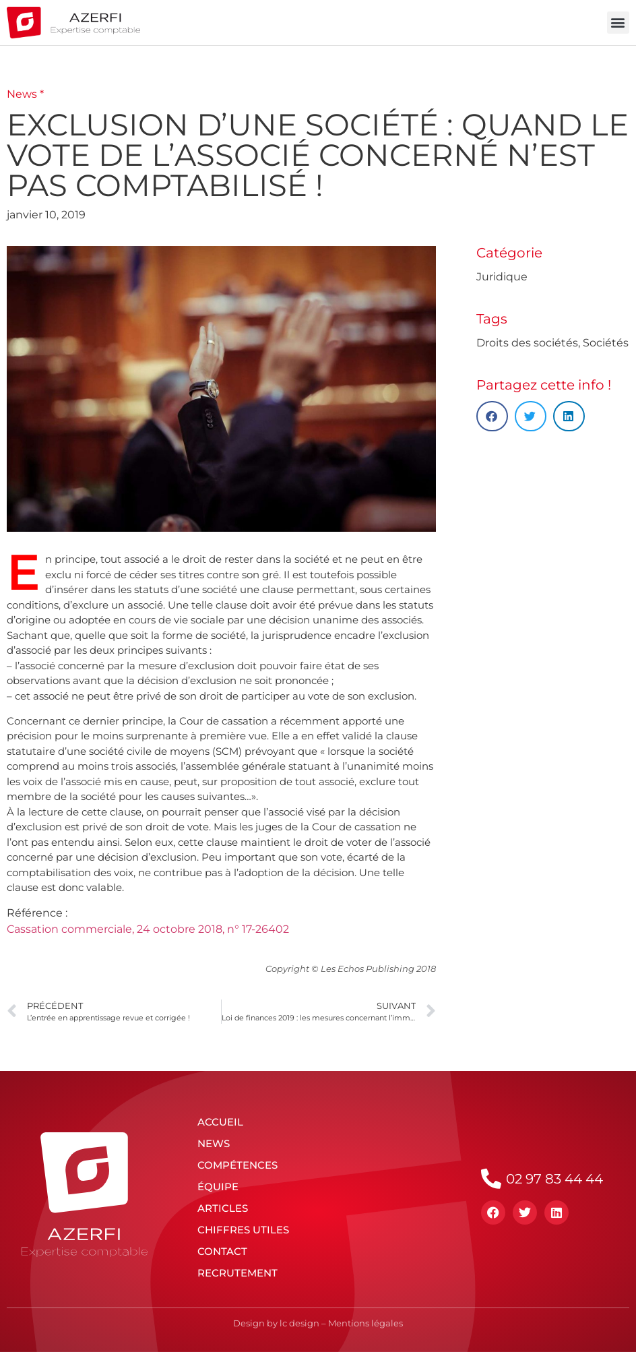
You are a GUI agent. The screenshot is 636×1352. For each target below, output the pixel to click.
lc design (299, 1323)
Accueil (220, 1121)
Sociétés (606, 342)
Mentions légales (365, 1323)
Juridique (502, 276)
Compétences (237, 1165)
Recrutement (237, 1272)
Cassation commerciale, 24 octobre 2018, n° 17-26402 (148, 929)
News (213, 1143)
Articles (222, 1208)
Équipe (217, 1186)
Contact (222, 1251)
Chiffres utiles (243, 1229)
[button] (618, 22)
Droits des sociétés (527, 342)
